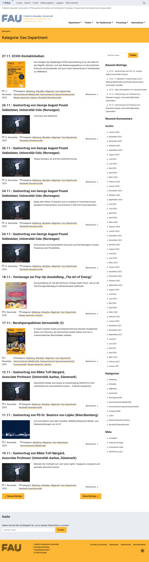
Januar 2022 (114, 321)
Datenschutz (126, 545)
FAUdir (35, 3)
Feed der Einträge (116, 443)
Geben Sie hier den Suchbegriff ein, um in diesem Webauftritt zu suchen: (35, 525)
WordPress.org (116, 452)
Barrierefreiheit (139, 545)
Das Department (63, 91)
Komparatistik (20, 364)
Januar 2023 (114, 267)
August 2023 (114, 249)
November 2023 (115, 240)
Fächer (88, 22)
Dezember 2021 (115, 325)
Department (74, 22)
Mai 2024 (112, 213)
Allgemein (49, 91)
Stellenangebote (47, 3)
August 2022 (114, 290)
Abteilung (30, 91)
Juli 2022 (112, 294)
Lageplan (59, 3)
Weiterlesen (91, 94)
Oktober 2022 (114, 281)
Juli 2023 (112, 254)
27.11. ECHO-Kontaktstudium (23, 56)
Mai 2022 (112, 303)
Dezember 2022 (115, 272)
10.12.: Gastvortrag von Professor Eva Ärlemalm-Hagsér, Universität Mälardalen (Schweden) (123, 108)
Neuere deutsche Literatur (25, 97)
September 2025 (115, 150)
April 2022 (113, 308)
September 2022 (115, 285)
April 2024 (113, 218)
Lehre (111, 416)
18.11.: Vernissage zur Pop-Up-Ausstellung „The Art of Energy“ (47, 277)
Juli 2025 (112, 159)
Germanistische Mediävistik (26, 94)
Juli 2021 (112, 339)
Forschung (121, 22)
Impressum (114, 545)
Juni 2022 (113, 299)
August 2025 (114, 155)
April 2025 (113, 173)
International (137, 22)
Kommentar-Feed (116, 447)
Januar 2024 (114, 231)
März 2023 (113, 263)
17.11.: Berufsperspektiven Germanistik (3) (33, 323)
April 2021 (113, 353)
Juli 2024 (112, 204)
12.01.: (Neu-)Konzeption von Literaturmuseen (128, 90)
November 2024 (115, 191)
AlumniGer (113, 393)
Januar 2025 (114, 186)
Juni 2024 (113, 209)
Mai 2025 (112, 168)
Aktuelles (40, 91)
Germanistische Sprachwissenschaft (57, 94)
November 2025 (115, 141)
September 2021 (115, 334)
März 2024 (113, 222)
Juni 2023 (113, 258)
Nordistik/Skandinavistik (49, 97)
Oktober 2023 (114, 245)
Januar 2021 (114, 366)
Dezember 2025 (115, 137)
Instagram (142, 551)
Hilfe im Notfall (72, 3)
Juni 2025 (113, 164)
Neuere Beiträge (14, 496)
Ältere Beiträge (89, 496)
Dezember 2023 (115, 236)
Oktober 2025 (114, 146)
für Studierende (103, 22)
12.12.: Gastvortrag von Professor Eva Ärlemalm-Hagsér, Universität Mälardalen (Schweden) (123, 97)
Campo (19, 3)
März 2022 (113, 312)
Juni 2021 (113, 344)
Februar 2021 (114, 362)
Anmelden (113, 438)
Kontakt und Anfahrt (98, 545)
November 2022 (115, 276)
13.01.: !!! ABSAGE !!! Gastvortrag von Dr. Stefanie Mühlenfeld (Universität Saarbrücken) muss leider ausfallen (124, 82)
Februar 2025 (114, 182)
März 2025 (113, 177)
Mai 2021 (112, 348)
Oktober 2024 (114, 195)
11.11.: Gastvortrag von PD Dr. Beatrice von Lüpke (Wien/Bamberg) (50, 415)
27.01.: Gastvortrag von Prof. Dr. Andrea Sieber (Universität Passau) (124, 72)
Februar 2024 (114, 227)
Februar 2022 (114, 317)
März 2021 (113, 357)
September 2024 (115, 200)
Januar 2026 (114, 132)
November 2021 (115, 330)
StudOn (27, 3)
